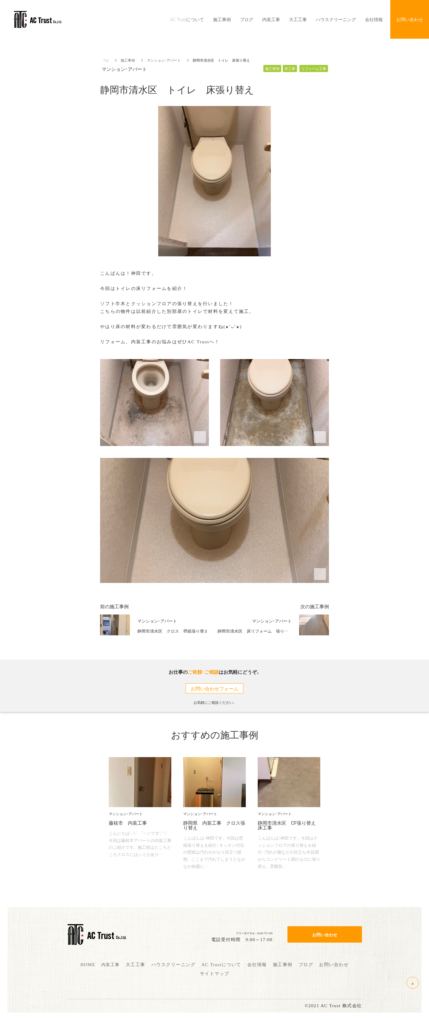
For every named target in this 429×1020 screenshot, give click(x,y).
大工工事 (298, 19)
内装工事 (271, 19)
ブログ (246, 19)
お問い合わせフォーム (214, 688)
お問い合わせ (324, 935)
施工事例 (128, 60)
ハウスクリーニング (336, 19)
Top (106, 60)
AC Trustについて (187, 19)
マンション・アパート (164, 60)
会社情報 (374, 19)
